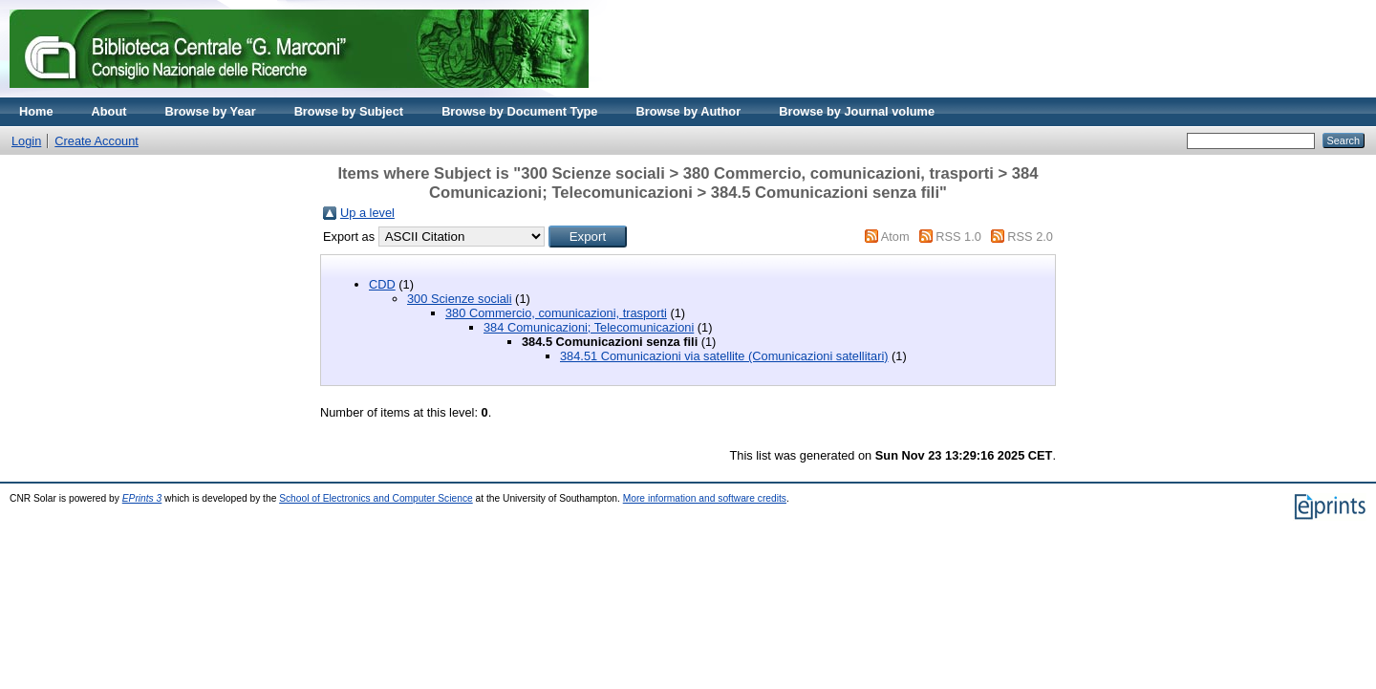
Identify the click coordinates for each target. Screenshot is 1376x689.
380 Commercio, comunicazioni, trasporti (556, 313)
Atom (895, 236)
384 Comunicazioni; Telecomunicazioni (589, 327)
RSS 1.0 (958, 236)
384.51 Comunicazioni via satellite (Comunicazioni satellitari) (724, 356)
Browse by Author (688, 111)
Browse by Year (210, 111)
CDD (382, 284)
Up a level (367, 212)
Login (26, 141)
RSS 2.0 (1030, 236)
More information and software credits (704, 498)
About (109, 111)
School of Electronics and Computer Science (376, 498)
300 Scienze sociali (459, 298)
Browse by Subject (349, 111)
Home (36, 111)
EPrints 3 (142, 498)
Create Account (96, 141)
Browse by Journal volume (857, 111)
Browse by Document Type (519, 111)
